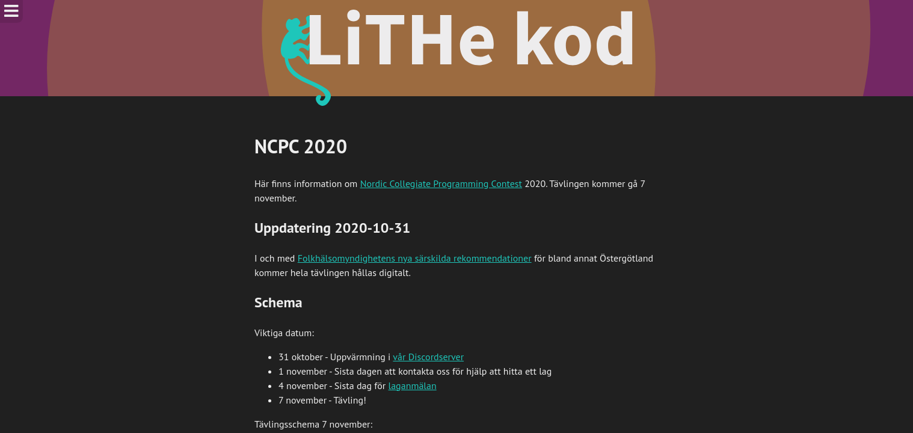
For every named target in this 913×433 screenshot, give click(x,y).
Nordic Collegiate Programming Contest (441, 183)
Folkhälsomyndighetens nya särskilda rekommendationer (415, 258)
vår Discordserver (428, 357)
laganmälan (413, 385)
